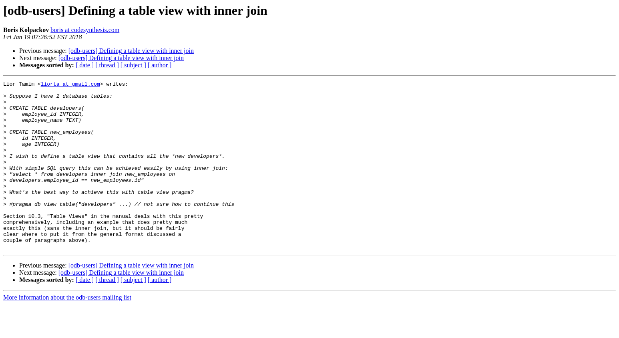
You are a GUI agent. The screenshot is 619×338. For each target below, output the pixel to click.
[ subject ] (133, 65)
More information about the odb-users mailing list (67, 331)
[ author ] (160, 65)
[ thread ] (107, 65)
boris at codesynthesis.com (84, 29)
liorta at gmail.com (70, 85)
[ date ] (85, 65)
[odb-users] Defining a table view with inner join (131, 50)
